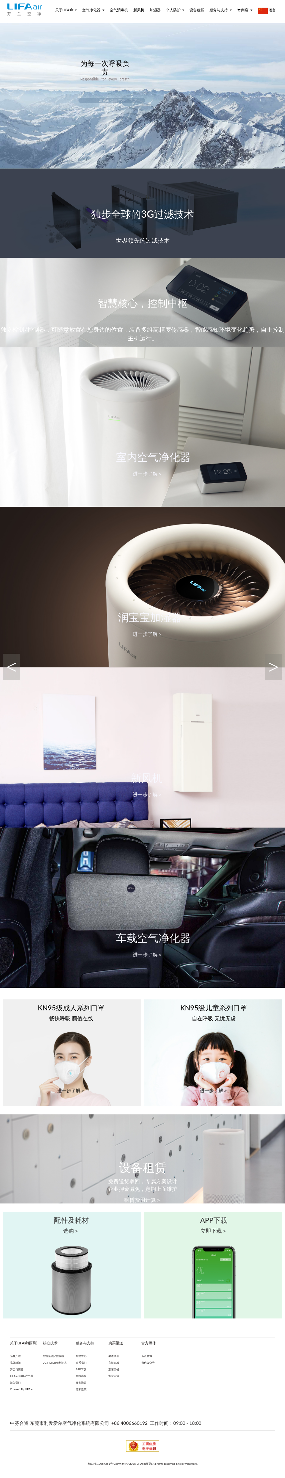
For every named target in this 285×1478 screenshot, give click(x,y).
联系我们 (81, 1363)
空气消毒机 (119, 10)
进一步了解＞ (148, 474)
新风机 (138, 10)
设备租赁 (197, 10)
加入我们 (15, 1383)
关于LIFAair (66, 10)
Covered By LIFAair (22, 1389)
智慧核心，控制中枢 (143, 303)
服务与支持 (220, 10)
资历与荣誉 (16, 1369)
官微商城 (113, 1363)
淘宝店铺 (113, 1376)
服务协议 (81, 1383)
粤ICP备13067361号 (100, 1464)
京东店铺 (113, 1369)
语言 (267, 11)
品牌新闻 (15, 1363)
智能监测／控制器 (53, 1356)
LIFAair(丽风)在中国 (21, 1376)
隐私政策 (81, 1389)
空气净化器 (93, 10)
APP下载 (81, 1369)
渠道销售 (113, 1356)
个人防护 (175, 10)
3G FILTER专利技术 (55, 1363)
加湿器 (155, 10)
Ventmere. (191, 1464)
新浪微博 (146, 1356)
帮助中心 (81, 1356)
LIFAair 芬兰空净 (111, 101)
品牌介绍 (15, 1356)
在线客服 (81, 1376)
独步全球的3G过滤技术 (142, 214)
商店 (244, 10)
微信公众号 (148, 1363)
